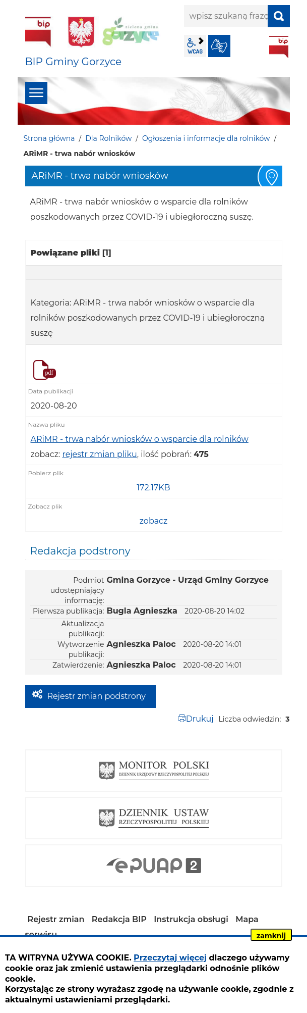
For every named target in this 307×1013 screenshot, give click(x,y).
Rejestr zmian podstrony (96, 696)
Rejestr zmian (56, 919)
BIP (279, 47)
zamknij (271, 935)
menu (36, 93)
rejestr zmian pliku (99, 454)
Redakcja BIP (119, 919)
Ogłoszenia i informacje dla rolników (206, 138)
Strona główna (49, 138)
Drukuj (200, 719)
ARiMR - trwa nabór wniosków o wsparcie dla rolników (140, 439)
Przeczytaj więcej (170, 958)
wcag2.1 (195, 46)
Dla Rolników (108, 138)
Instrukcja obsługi (191, 919)
